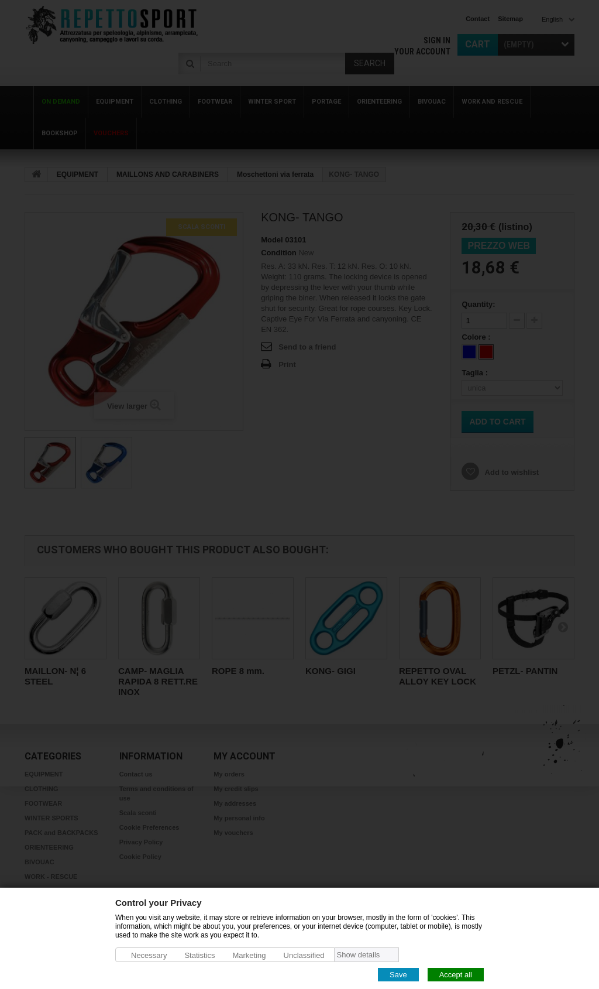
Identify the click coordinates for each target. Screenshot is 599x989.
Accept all (455, 974)
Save (398, 974)
